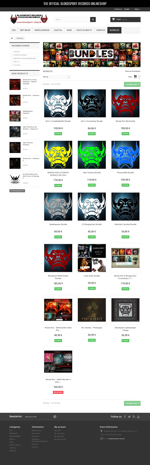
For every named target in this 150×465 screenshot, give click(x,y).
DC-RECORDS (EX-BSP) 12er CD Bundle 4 (31, 176)
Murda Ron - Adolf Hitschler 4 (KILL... (58, 380)
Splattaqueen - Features (28, 112)
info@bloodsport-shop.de (116, 439)
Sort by (45, 77)
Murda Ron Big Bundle (125, 121)
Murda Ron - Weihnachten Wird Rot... (58, 329)
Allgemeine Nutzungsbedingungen (24, 58)
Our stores (16, 65)
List (139, 77)
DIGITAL (58, 30)
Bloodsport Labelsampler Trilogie (125, 329)
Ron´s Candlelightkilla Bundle (58, 121)
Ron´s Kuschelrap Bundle (92, 121)
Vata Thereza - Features (28, 144)
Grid (135, 77)
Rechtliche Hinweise (20, 55)
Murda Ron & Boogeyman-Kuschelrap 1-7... (125, 277)
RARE (69, 30)
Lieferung (16, 51)
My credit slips (59, 433)
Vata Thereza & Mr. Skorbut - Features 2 (30, 128)
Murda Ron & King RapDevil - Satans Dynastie (30, 82)
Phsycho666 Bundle (125, 173)
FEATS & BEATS (84, 30)
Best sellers (36, 433)
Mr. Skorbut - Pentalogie (92, 328)
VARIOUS (100, 30)
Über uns (16, 62)
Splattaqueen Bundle (58, 224)
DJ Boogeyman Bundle (92, 224)
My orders (57, 430)
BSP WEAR (25, 30)
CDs (14, 30)
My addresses (59, 436)
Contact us (118, 9)
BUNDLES (114, 30)
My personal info (60, 439)
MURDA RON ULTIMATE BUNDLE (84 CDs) (58, 174)
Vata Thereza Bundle (92, 173)
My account (60, 427)
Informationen (20, 45)
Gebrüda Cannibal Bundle (125, 224)
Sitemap (35, 447)
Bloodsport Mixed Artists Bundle (58, 277)
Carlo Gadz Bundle (92, 276)
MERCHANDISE (42, 30)
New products (20, 73)
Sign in (137, 9)
